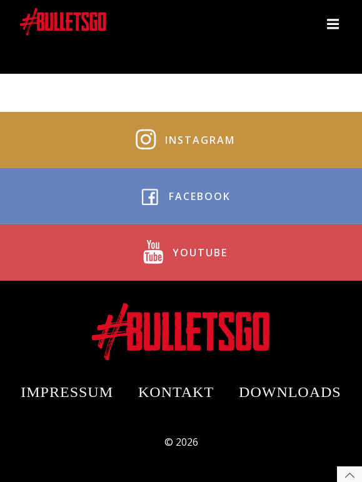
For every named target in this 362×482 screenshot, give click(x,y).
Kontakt (176, 392)
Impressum (67, 392)
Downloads (290, 392)
